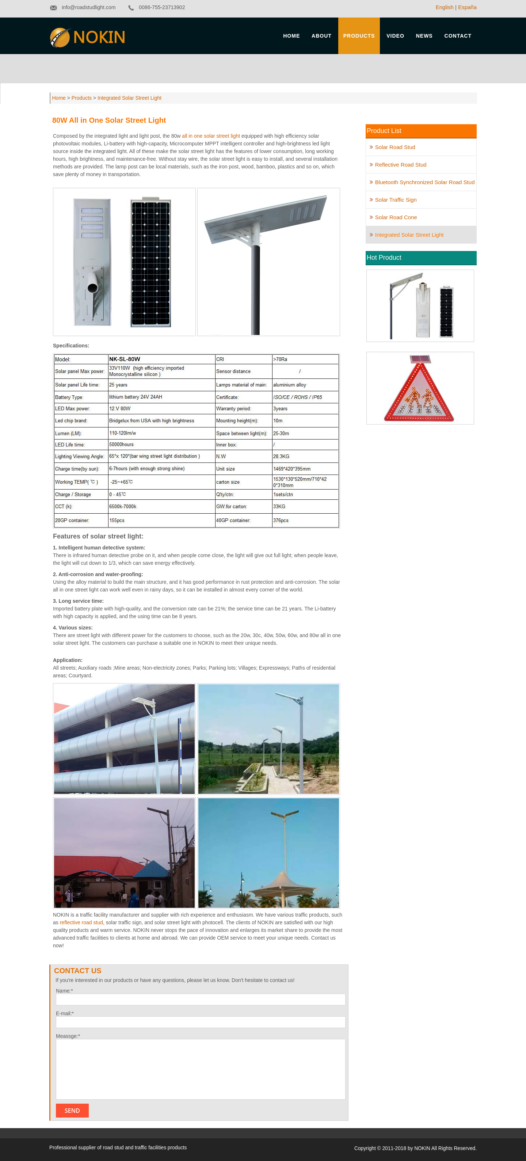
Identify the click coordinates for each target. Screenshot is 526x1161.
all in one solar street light (210, 136)
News (424, 36)
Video (395, 36)
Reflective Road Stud (401, 164)
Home (291, 36)
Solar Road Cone (396, 217)
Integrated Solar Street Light (128, 98)
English (445, 7)
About (322, 36)
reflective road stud (81, 922)
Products (359, 36)
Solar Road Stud (395, 147)
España (467, 7)
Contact (458, 36)
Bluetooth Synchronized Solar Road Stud (425, 182)
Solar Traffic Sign (396, 200)
